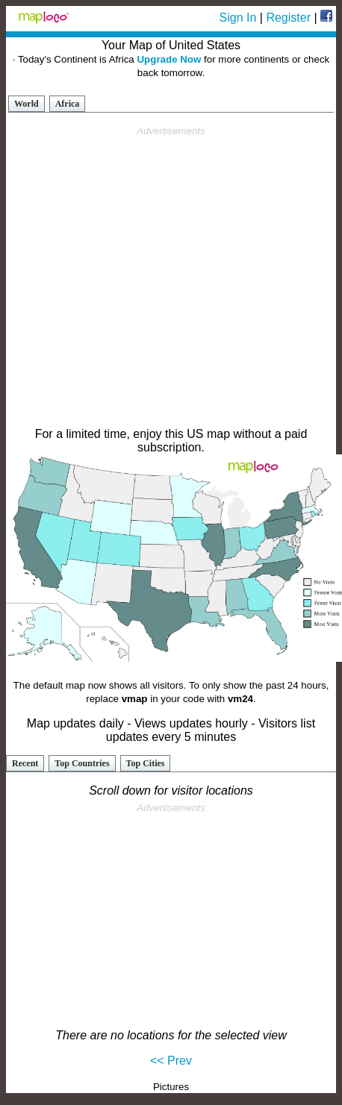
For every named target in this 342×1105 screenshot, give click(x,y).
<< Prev (171, 1060)
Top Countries (82, 763)
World (26, 103)
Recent (25, 763)
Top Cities (145, 763)
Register (288, 17)
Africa (67, 103)
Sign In (238, 17)
